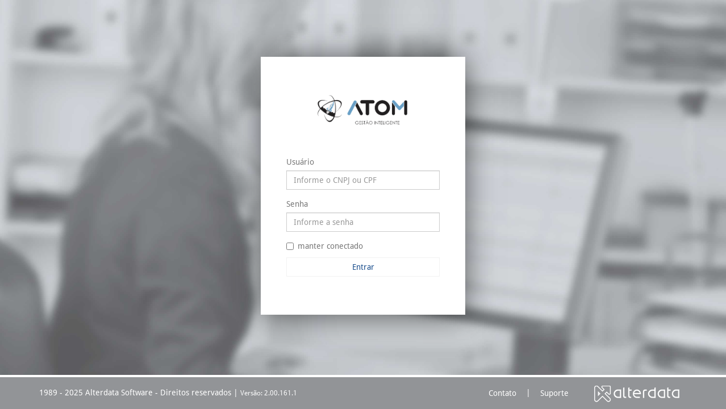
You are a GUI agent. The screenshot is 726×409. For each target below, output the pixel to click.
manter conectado (324, 246)
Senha (297, 203)
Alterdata (637, 393)
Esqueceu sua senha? (405, 283)
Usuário (300, 161)
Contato (502, 393)
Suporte (554, 393)
